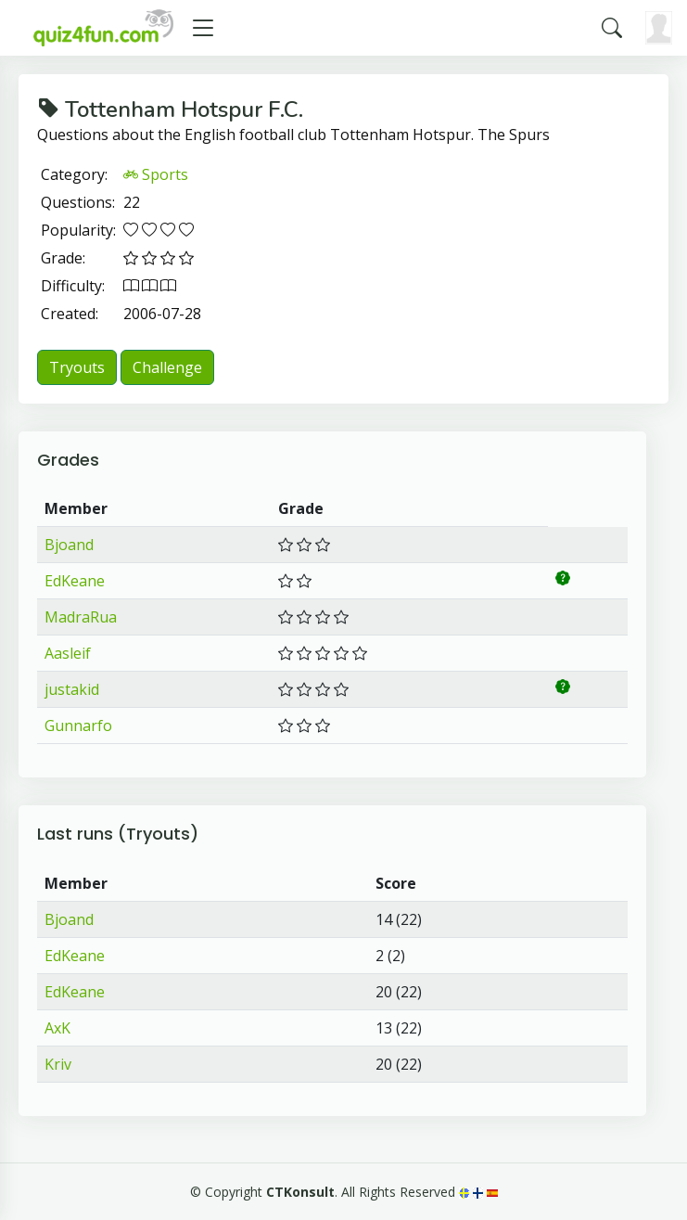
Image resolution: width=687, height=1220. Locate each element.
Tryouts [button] (77, 367)
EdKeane (75, 581)
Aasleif (68, 653)
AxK (57, 1028)
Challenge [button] (167, 367)
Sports (155, 174)
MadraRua (81, 617)
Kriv (58, 1064)
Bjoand (69, 544)
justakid (72, 689)
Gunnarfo (78, 725)
